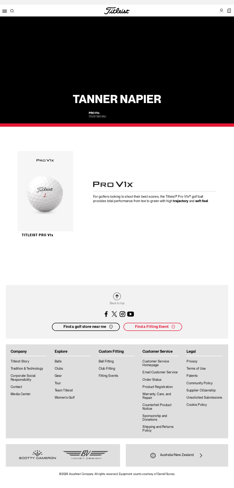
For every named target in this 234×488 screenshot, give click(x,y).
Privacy (192, 361)
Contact (16, 387)
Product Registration (157, 387)
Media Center (21, 394)
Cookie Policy (197, 405)
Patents (192, 376)
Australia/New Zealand (177, 455)
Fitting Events (108, 376)
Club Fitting (107, 368)
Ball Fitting (106, 361)
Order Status (151, 379)
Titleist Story (20, 361)
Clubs (59, 368)
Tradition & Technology (27, 368)
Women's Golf (65, 397)
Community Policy (199, 383)
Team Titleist (64, 390)
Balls (58, 361)
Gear (58, 376)
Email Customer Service (160, 372)
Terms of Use (196, 368)
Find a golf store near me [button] (88, 327)
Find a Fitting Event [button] (155, 327)
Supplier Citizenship (201, 390)
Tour (58, 383)
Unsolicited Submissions (204, 397)
